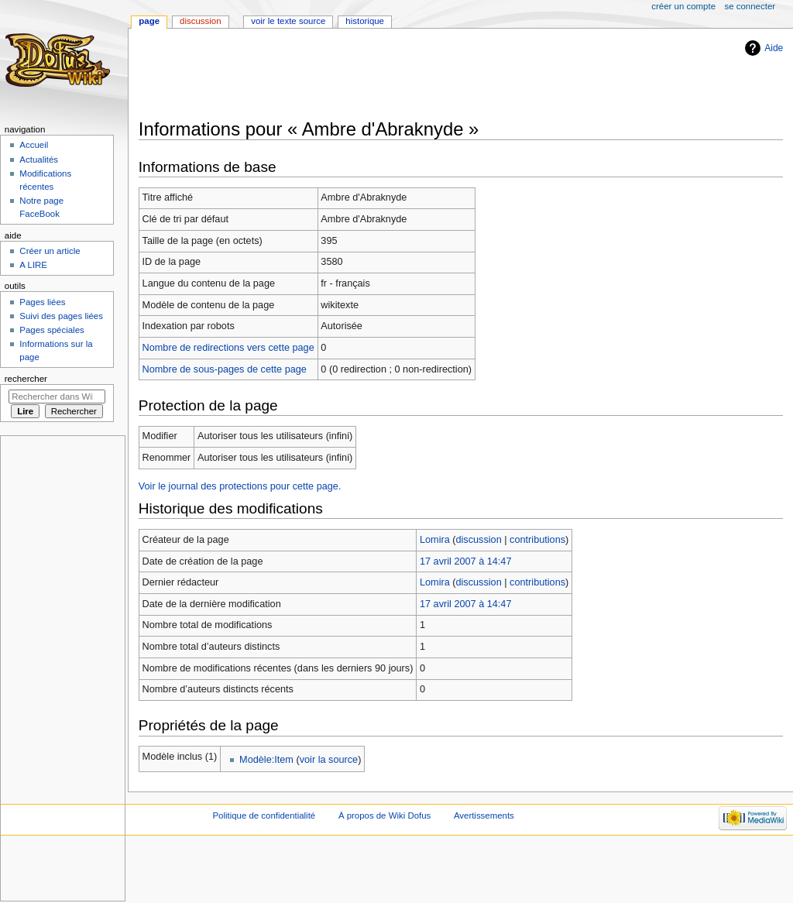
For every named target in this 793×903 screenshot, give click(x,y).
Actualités (38, 159)
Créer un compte (683, 6)
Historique (364, 21)
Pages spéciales (51, 330)
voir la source (329, 759)
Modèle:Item (266, 759)
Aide (773, 48)
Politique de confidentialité (263, 815)
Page (149, 21)
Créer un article (49, 251)
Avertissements (484, 815)
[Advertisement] (420, 75)
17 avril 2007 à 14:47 (466, 561)
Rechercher (26, 378)
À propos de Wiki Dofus (384, 815)
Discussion (200, 21)
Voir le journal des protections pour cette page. (240, 486)
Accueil (33, 144)
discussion (479, 539)
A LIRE (33, 265)
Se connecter (750, 6)
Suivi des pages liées (61, 316)
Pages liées (42, 302)
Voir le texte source (288, 21)
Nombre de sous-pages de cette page (224, 369)
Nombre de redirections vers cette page (228, 347)
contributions (537, 539)
